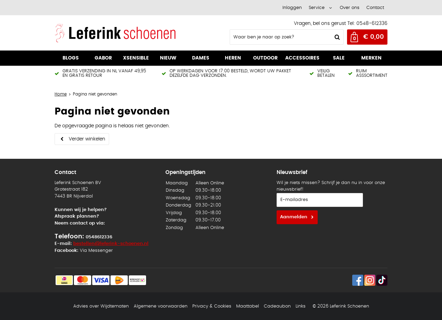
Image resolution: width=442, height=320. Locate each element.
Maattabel (247, 306)
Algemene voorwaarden (161, 306)
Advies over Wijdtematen (101, 306)
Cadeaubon (277, 306)
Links (301, 306)
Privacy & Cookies (211, 306)
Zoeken (336, 37)
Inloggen (292, 8)
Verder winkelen (87, 139)
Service (317, 8)
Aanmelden (293, 217)
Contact (375, 8)
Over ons (349, 8)
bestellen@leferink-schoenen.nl (110, 243)
